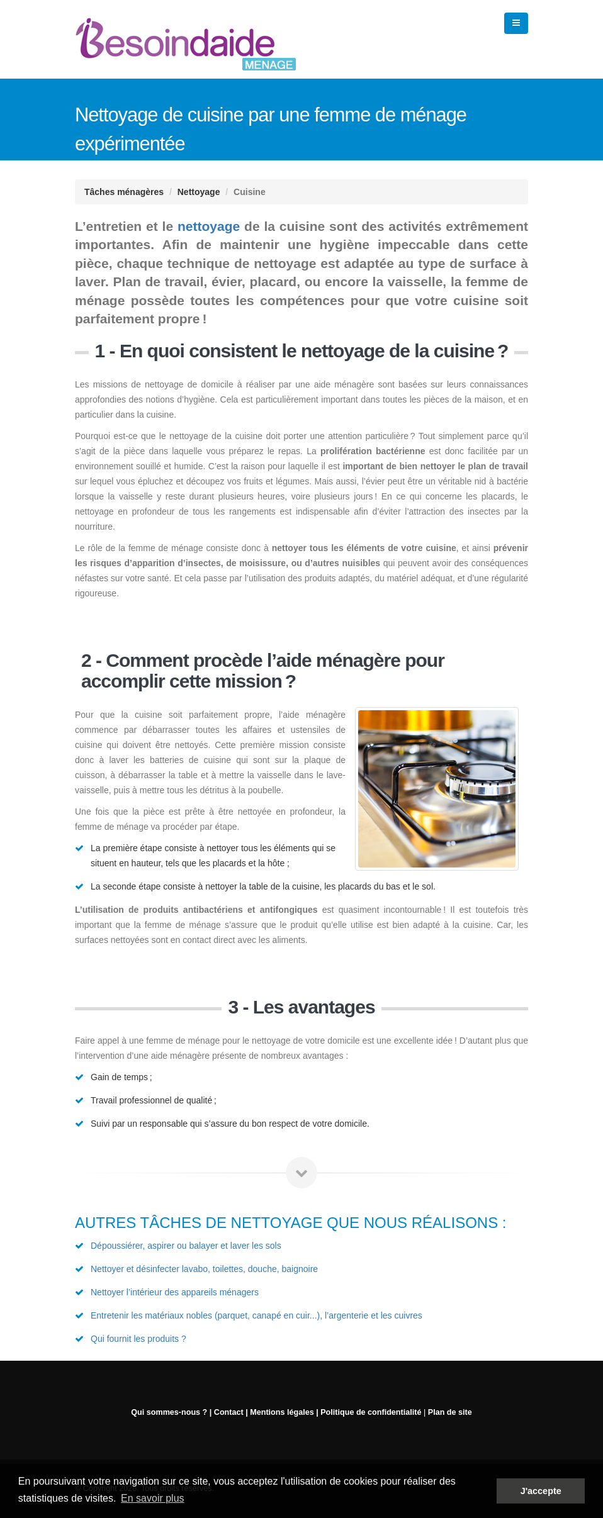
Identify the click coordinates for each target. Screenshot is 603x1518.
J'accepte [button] (541, 1491)
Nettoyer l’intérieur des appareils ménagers (175, 1292)
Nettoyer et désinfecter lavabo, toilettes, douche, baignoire (204, 1269)
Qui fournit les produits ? (138, 1339)
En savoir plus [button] (152, 1498)
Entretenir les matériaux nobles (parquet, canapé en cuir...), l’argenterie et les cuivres (256, 1315)
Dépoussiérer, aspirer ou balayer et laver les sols (186, 1246)
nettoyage (209, 226)
